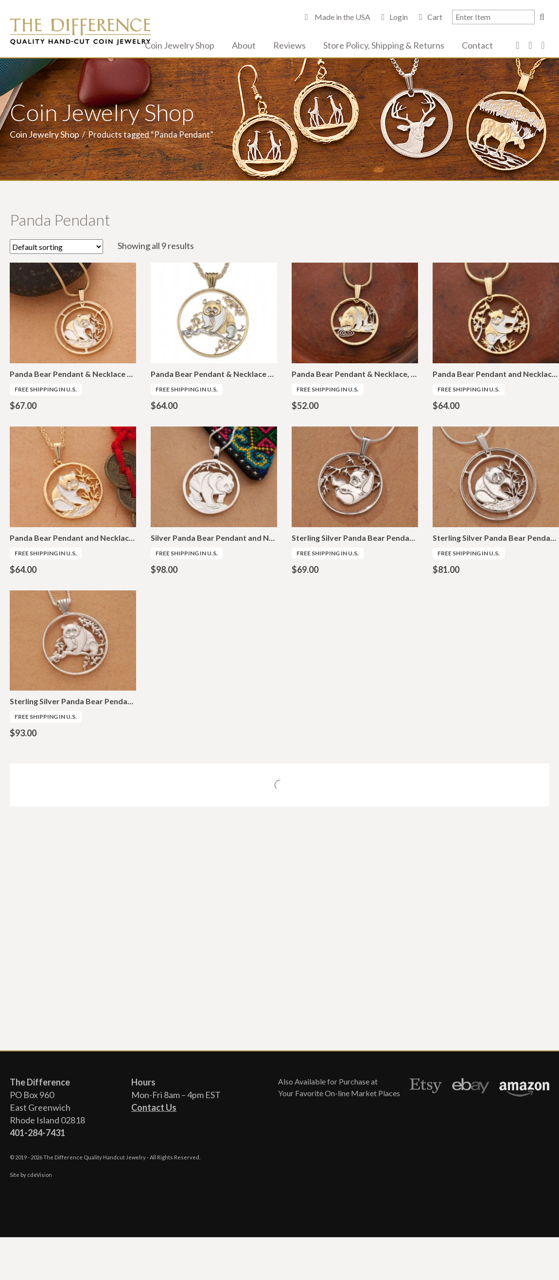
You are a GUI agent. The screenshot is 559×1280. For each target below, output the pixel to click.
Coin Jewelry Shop (179, 45)
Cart (434, 16)
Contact (477, 45)
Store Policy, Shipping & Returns (383, 45)
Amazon (524, 1087)
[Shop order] (56, 246)
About (244, 45)
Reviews (289, 45)
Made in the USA (341, 16)
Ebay (470, 1087)
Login (398, 16)
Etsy (426, 1087)
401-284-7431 (37, 1132)
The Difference (80, 32)
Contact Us (153, 1107)
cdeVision (39, 1175)
